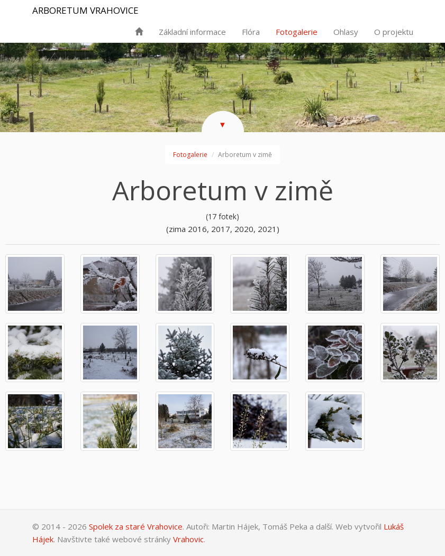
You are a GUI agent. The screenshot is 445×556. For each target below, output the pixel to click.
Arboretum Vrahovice (85, 10)
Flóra (251, 31)
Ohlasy (345, 31)
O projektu (393, 31)
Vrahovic (188, 539)
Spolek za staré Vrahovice (136, 526)
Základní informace (192, 31)
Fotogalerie (296, 31)
